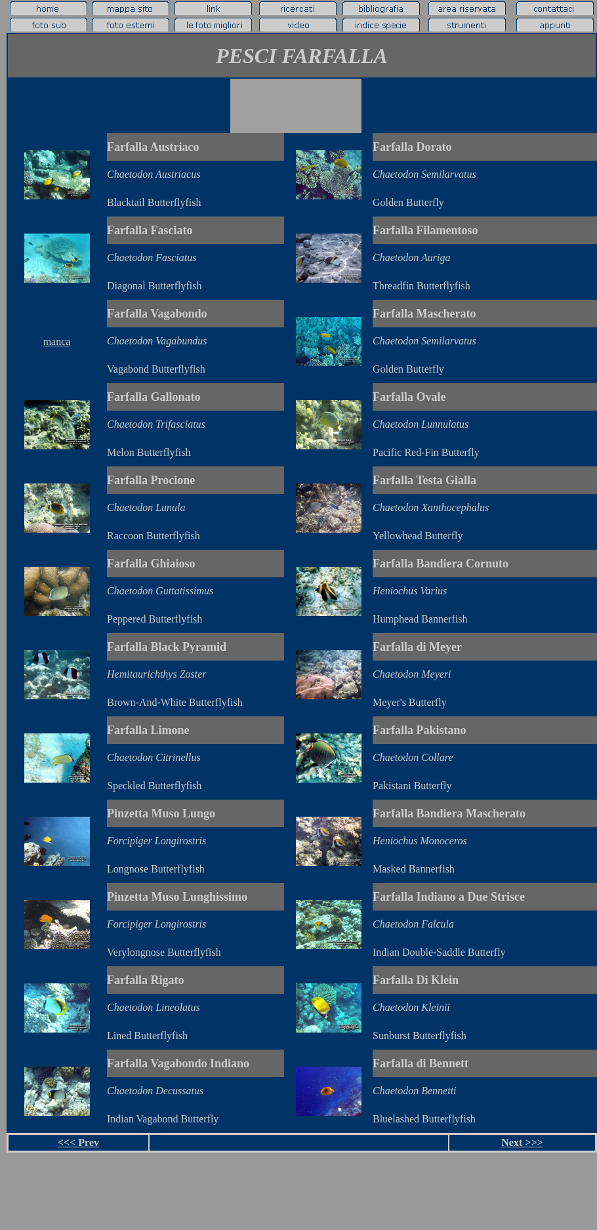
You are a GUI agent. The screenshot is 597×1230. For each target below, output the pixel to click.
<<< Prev (78, 1142)
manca (57, 341)
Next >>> (522, 1142)
